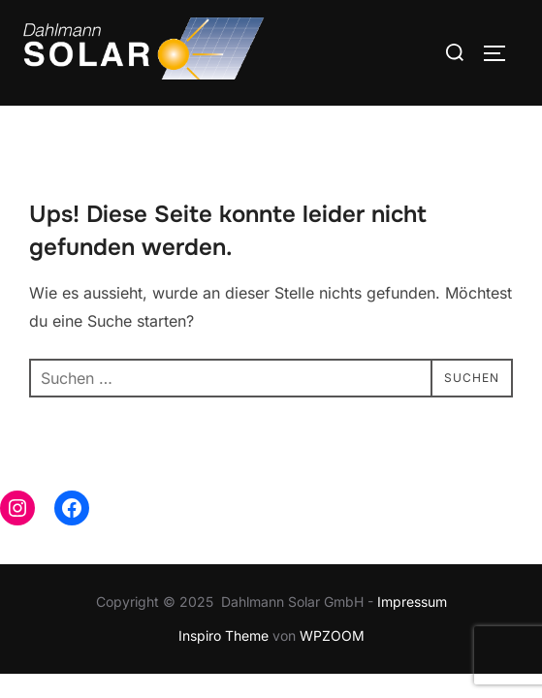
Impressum (412, 601)
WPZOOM (332, 635)
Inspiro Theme (223, 635)
